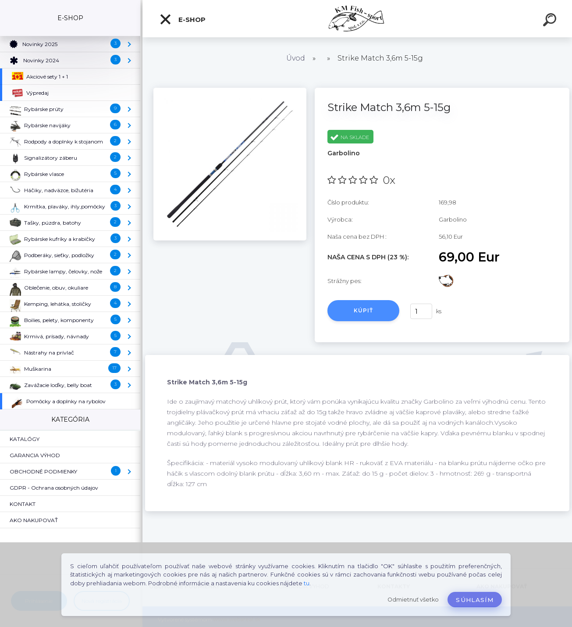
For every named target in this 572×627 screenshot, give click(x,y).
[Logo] (357, 19)
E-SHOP (182, 19)
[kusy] (421, 311)
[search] (551, 21)
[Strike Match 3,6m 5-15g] (229, 91)
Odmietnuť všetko (413, 599)
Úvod (295, 58)
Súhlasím (475, 599)
